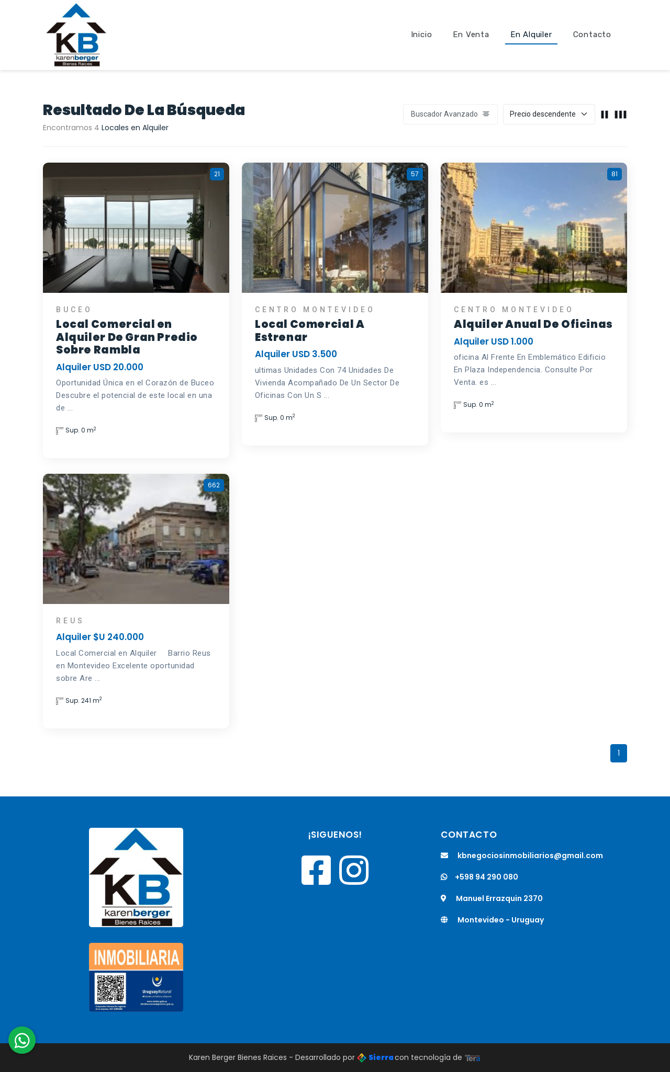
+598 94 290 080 (479, 877)
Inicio (421, 34)
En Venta (471, 34)
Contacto (592, 34)
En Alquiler (531, 34)
